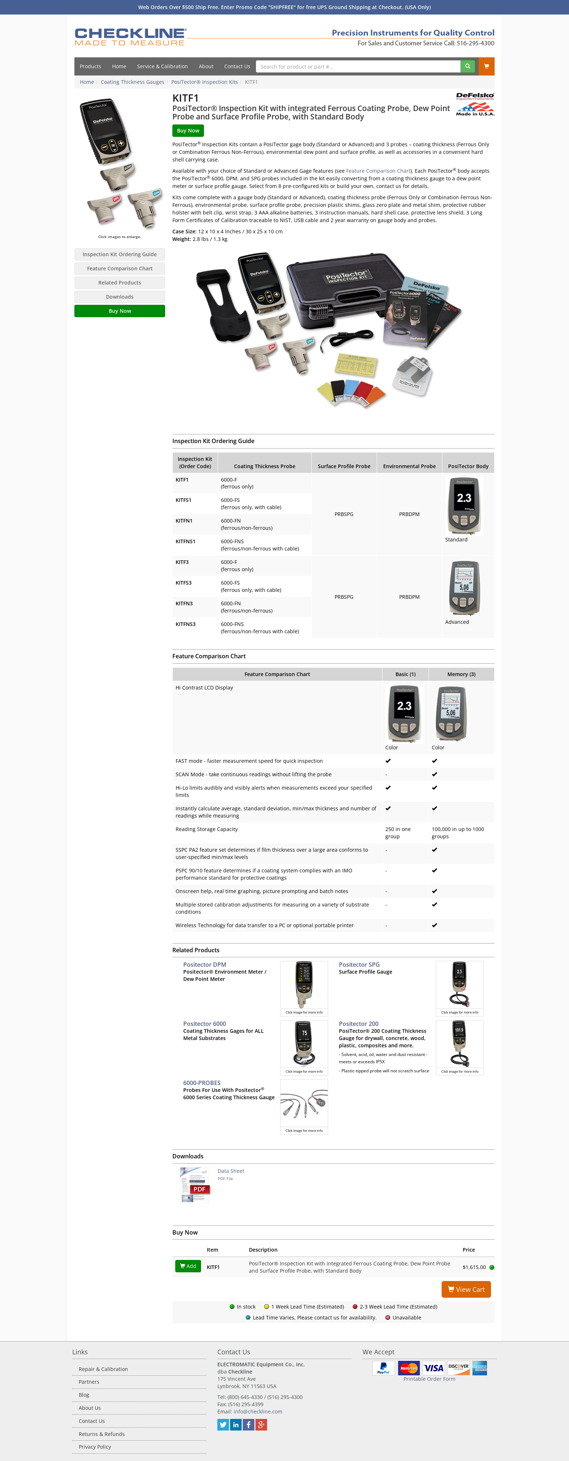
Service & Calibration (162, 66)
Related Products (119, 282)
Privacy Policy (95, 1446)
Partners (89, 1381)
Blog (84, 1394)
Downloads (120, 296)
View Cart (466, 1289)
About (206, 66)
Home (119, 66)
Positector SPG (359, 965)
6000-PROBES (202, 1083)
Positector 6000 (204, 1024)
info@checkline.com (258, 1411)
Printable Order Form (429, 1378)
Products (90, 66)
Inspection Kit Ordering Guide (120, 254)
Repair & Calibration (103, 1369)
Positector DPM (204, 965)
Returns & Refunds (102, 1434)
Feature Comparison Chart (120, 268)
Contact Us (237, 66)
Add (188, 1265)
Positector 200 (358, 1024)
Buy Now (120, 310)
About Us (90, 1407)
